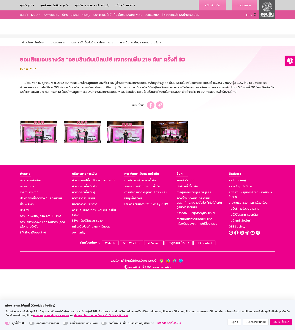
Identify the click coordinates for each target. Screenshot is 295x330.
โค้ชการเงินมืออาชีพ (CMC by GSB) (146, 265)
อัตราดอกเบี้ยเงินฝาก (85, 247)
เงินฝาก (35, 14)
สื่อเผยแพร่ (27, 265)
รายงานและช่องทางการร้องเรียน (248, 264)
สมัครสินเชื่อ (212, 5)
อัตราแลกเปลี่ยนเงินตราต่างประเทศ (93, 241)
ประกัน (75, 14)
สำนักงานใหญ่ (237, 241)
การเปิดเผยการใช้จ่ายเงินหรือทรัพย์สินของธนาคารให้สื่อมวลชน (196, 282)
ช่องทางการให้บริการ (84, 265)
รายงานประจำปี (29, 253)
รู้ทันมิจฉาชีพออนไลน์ (33, 293)
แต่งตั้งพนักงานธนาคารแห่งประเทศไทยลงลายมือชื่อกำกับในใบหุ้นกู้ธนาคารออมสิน (199, 264)
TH (248, 14)
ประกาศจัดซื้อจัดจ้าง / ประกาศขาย (41, 259)
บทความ (25, 271)
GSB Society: (237, 287)
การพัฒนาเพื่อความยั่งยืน (140, 241)
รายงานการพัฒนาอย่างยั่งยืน (142, 247)
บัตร (65, 14)
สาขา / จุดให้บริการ (240, 247)
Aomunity (152, 14)
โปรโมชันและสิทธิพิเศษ (128, 14)
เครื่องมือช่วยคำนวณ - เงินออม (91, 287)
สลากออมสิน (51, 14)
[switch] (7, 323)
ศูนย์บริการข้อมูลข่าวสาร (244, 270)
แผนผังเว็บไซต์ (185, 241)
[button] (290, 61)
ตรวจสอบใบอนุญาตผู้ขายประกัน (196, 274)
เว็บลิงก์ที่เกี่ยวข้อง (187, 247)
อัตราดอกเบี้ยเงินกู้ (83, 253)
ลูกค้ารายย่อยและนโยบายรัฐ (92, 5)
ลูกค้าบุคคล (27, 5)
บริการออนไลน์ (102, 14)
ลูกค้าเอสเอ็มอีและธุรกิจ (54, 5)
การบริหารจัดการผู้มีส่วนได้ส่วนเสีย (145, 253)
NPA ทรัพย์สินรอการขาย (87, 282)
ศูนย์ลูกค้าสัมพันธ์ (240, 282)
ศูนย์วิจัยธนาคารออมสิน (243, 276)
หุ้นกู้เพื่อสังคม (133, 259)
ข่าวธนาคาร (27, 247)
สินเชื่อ (24, 14)
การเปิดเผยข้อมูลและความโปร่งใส (40, 277)
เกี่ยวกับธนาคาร (125, 5)
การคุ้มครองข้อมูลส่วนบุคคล (193, 253)
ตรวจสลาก (244, 5)
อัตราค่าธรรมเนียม (83, 259)
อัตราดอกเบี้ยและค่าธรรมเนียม (180, 14)
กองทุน (86, 14)
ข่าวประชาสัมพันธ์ (31, 241)
